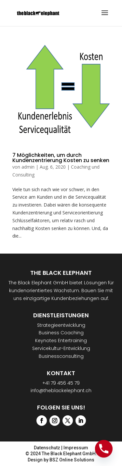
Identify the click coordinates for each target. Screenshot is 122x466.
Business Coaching (61, 332)
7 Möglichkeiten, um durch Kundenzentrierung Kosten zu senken (60, 157)
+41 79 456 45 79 (61, 383)
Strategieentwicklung (61, 325)
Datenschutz (47, 447)
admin (27, 167)
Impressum (75, 447)
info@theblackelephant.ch (61, 390)
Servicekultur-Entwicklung (61, 348)
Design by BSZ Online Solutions (61, 459)
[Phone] (104, 449)
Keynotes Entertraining (61, 340)
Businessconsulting (61, 356)
